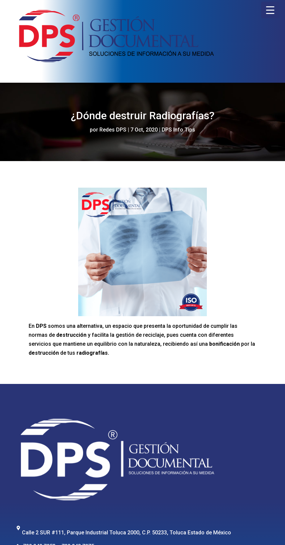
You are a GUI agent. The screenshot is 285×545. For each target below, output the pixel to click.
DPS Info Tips (178, 130)
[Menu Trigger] (270, 10)
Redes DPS (112, 130)
